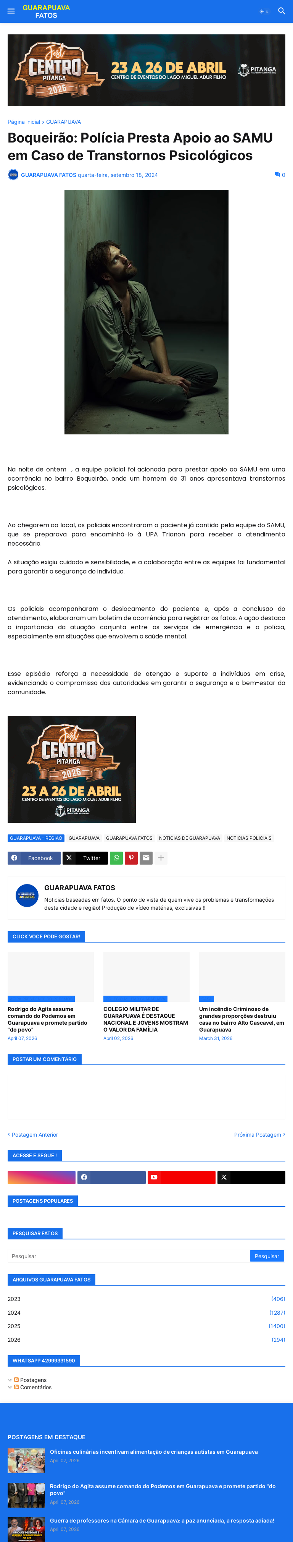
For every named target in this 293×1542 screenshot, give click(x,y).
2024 (146, 1313)
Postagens (30, 1380)
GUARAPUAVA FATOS (129, 838)
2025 (146, 1326)
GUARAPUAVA (63, 122)
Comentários (33, 1387)
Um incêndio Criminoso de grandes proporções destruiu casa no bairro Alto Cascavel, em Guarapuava (241, 1019)
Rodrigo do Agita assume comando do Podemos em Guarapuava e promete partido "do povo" (47, 1019)
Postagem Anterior (35, 1134)
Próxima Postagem (257, 1134)
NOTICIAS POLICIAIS (249, 838)
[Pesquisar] (129, 1256)
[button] (10, 11)
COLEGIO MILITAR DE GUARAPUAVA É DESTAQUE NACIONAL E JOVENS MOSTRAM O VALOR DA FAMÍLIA (145, 1019)
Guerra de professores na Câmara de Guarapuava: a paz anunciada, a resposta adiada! (162, 1520)
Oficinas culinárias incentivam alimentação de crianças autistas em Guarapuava (154, 1451)
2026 (146, 1340)
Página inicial (24, 122)
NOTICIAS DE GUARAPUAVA (189, 838)
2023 (146, 1299)
